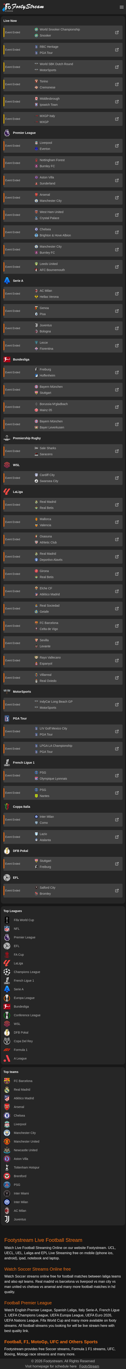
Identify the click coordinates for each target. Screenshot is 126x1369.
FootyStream (89, 1366)
